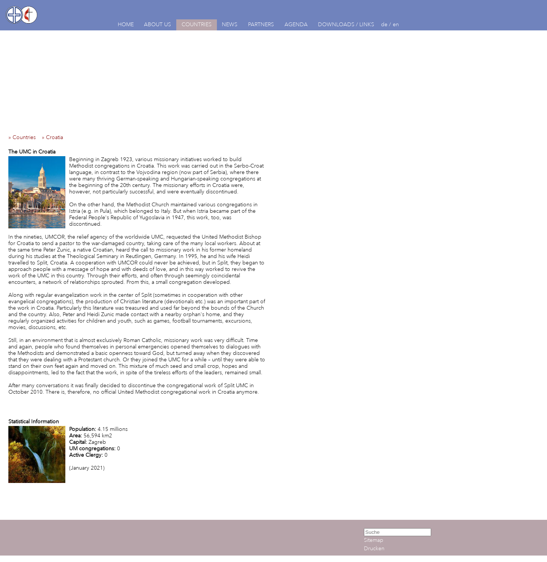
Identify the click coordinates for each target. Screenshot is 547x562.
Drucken (374, 548)
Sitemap (373, 540)
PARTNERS (261, 24)
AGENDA (296, 24)
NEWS (229, 24)
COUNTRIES (197, 24)
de (384, 24)
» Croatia (55, 137)
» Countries (24, 137)
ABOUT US (157, 24)
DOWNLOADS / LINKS (346, 24)
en (396, 24)
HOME (126, 24)
